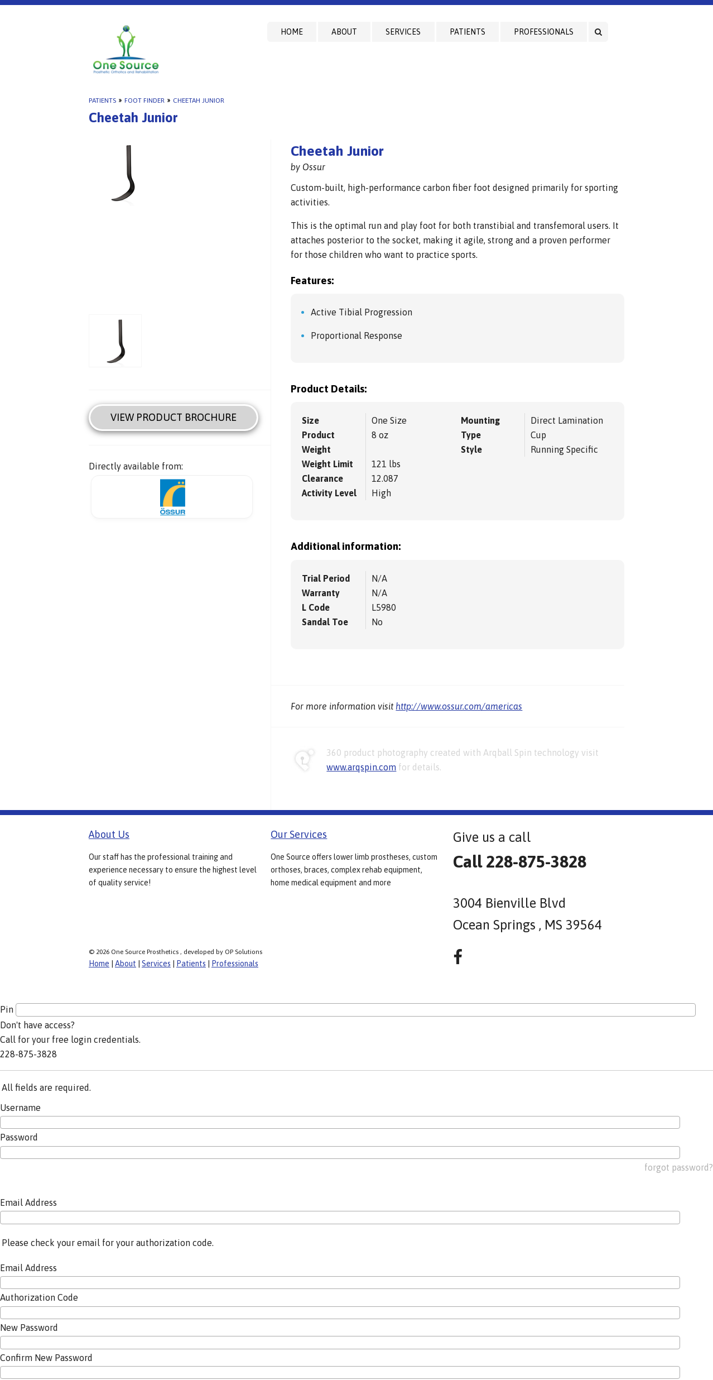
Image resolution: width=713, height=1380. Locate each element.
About (344, 31)
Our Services (299, 834)
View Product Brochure (173, 417)
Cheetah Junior (198, 100)
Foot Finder (144, 100)
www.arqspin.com (361, 767)
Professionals (544, 31)
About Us (109, 834)
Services (403, 31)
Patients (467, 31)
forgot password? (678, 1167)
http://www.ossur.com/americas (459, 706)
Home (292, 31)
